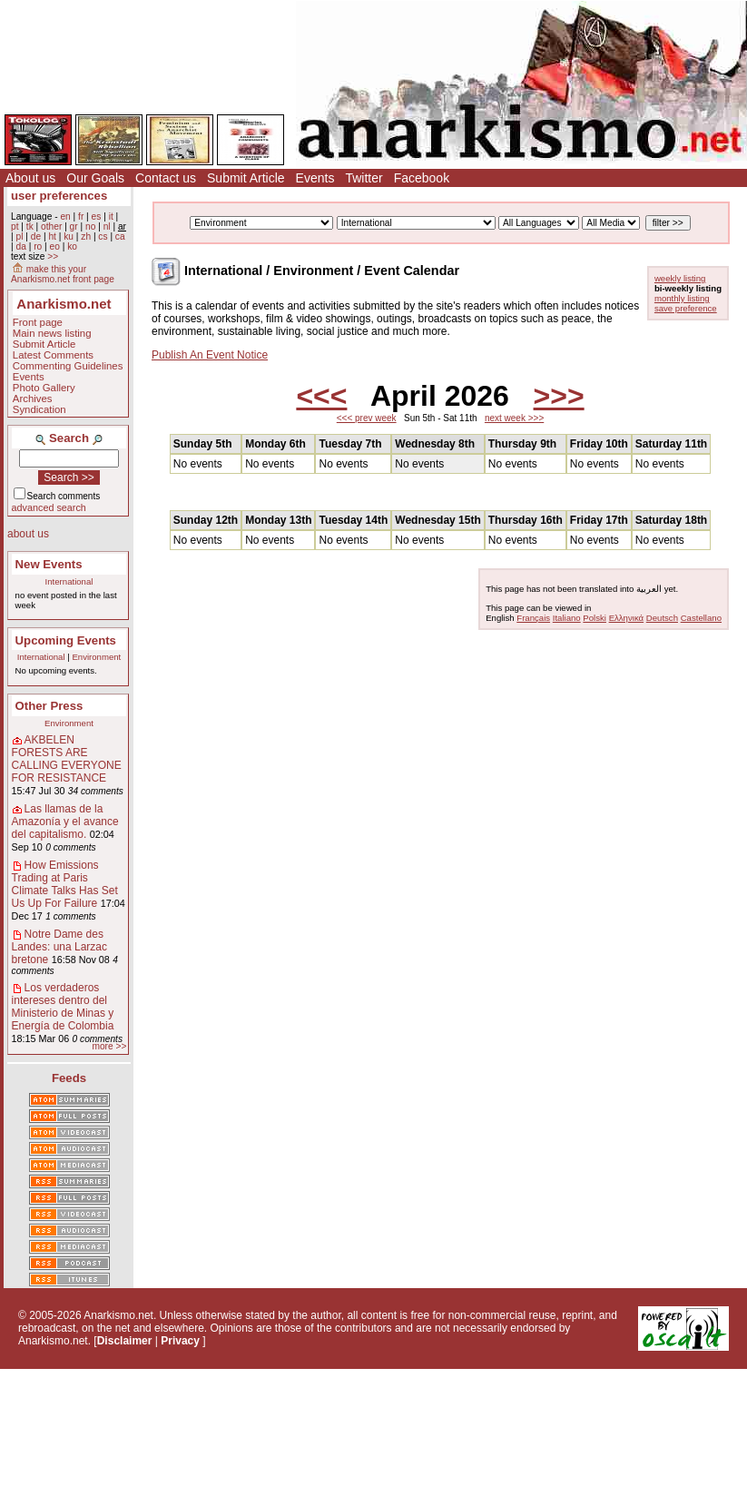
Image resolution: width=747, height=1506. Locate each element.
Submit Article (246, 178)
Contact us (165, 178)
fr (81, 216)
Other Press (49, 706)
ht (52, 236)
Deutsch (662, 618)
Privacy (180, 1340)
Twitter (363, 178)
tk (30, 226)
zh (86, 236)
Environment (96, 657)
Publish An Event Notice (210, 355)
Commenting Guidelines (68, 365)
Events (315, 178)
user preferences (59, 195)
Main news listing (52, 333)
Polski (594, 618)
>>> (559, 395)
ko (72, 246)
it (111, 216)
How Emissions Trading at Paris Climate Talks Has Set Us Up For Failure (65, 884)
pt (15, 226)
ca (120, 236)
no (90, 226)
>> (52, 256)
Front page (38, 322)
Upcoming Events (65, 640)
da (20, 246)
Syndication (39, 409)
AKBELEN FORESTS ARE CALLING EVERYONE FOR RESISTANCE (67, 758)
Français (533, 618)
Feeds (69, 1078)
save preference (685, 308)
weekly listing (680, 278)
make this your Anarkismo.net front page (62, 274)
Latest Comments (53, 354)
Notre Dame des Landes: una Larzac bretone (59, 947)
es (97, 216)
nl (107, 226)
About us (30, 178)
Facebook (421, 178)
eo (55, 246)
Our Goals (95, 178)
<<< (321, 395)
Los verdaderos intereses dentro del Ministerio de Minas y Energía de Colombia (63, 1006)
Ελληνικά (626, 618)
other (51, 226)
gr (74, 226)
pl (19, 236)
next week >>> (514, 418)
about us (28, 533)
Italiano (567, 618)
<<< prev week (367, 418)
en (65, 216)
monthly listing (682, 298)
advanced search (49, 507)
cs (102, 236)
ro (38, 246)
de (36, 236)
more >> (109, 1046)
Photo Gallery (44, 387)
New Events (49, 564)
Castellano (701, 618)
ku (69, 236)
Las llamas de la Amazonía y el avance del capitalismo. (65, 821)
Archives (33, 398)
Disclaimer (124, 1340)
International (69, 581)
